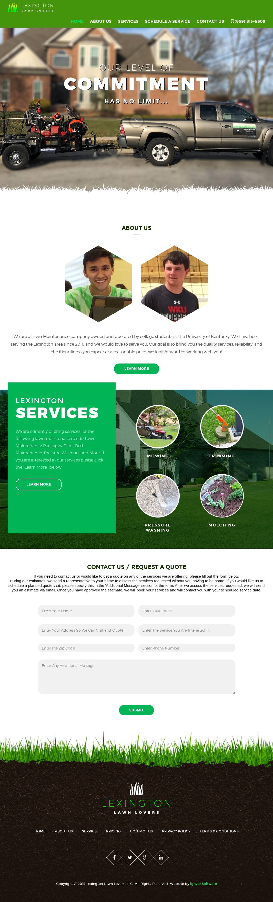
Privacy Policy (176, 831)
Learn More (136, 369)
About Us (101, 21)
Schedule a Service (167, 21)
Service (89, 831)
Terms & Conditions (219, 831)
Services (128, 21)
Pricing (113, 831)
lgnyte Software (203, 884)
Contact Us (210, 21)
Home (77, 21)
